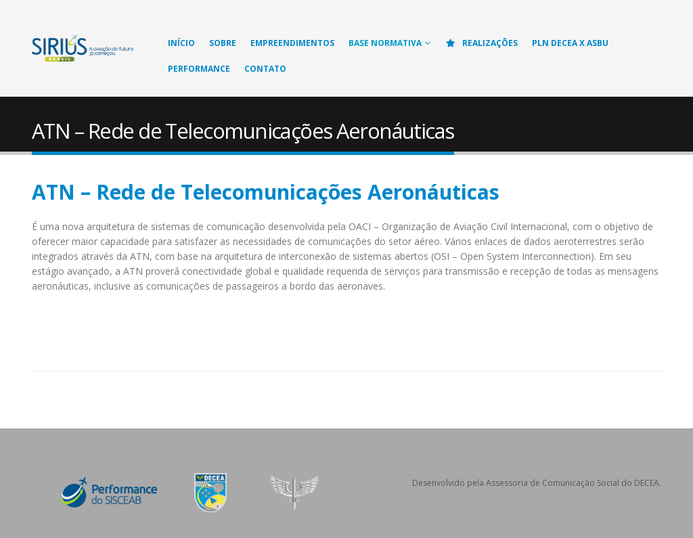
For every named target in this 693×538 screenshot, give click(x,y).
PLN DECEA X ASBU (570, 43)
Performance (199, 68)
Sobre (222, 43)
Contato (265, 68)
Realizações (481, 43)
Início (181, 43)
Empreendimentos (292, 43)
